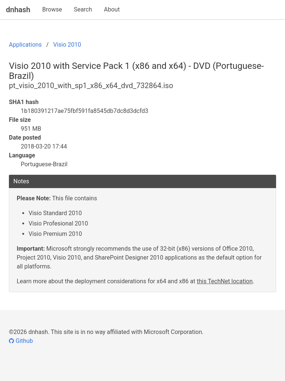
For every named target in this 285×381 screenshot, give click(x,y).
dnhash (18, 9)
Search (83, 9)
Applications (25, 44)
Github (21, 340)
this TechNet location (225, 281)
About (112, 9)
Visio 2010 (67, 44)
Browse (52, 9)
